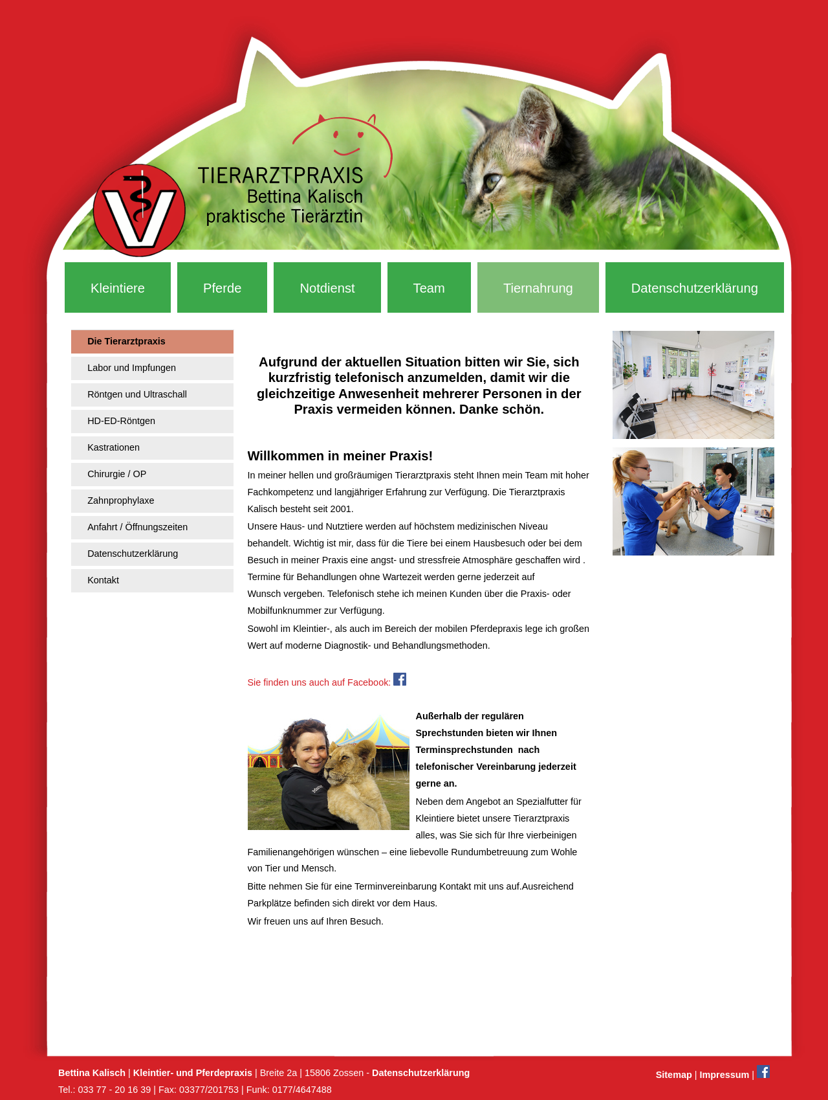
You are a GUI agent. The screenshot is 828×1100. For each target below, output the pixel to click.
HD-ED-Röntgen (121, 421)
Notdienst (327, 288)
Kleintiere (118, 288)
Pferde (222, 288)
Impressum (724, 1075)
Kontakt (103, 580)
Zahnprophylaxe (120, 500)
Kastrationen (113, 447)
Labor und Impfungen (131, 368)
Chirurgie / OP (116, 474)
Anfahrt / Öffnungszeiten (137, 527)
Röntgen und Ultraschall (137, 394)
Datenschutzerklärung (694, 288)
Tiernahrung (538, 288)
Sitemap (674, 1075)
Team (429, 288)
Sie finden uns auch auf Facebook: (327, 682)
